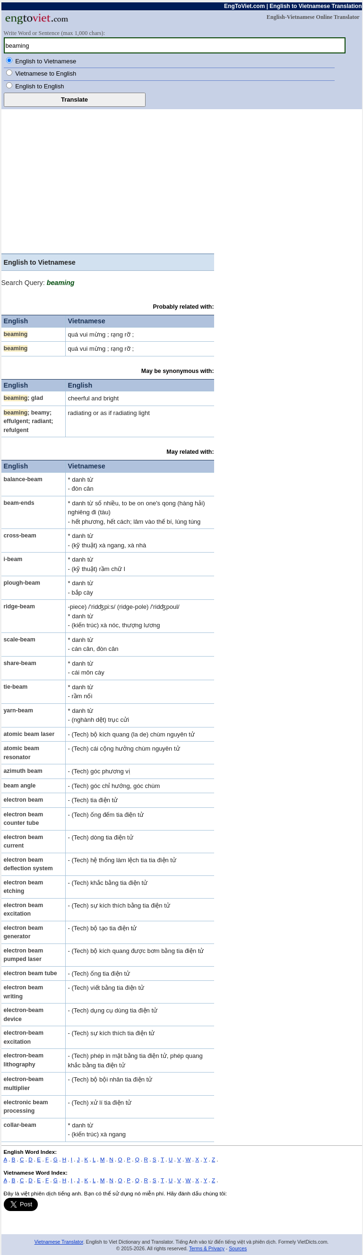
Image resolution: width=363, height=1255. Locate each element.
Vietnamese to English (45, 73)
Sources (238, 1248)
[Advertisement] (181, 180)
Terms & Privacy (207, 1248)
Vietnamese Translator (59, 1242)
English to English (39, 86)
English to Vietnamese (45, 61)
